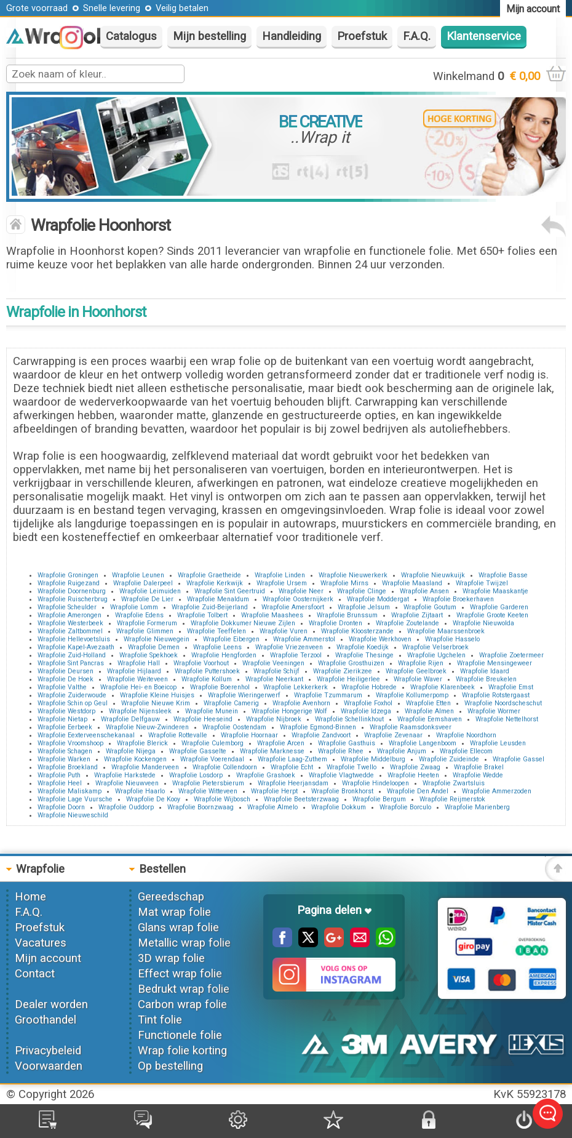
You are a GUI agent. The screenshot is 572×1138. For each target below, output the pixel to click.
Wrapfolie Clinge (361, 591)
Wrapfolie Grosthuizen (351, 663)
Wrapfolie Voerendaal (212, 759)
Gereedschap (171, 897)
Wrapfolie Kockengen (135, 759)
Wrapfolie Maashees (272, 615)
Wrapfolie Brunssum (347, 615)
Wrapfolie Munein (211, 711)
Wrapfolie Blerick (142, 743)
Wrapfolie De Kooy (153, 799)
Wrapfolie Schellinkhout (349, 719)
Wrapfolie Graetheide (209, 575)
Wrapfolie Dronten (335, 623)
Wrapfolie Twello (351, 767)
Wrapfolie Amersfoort (292, 607)
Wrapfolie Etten (428, 703)
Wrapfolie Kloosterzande (357, 631)
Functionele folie (180, 1035)
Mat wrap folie (174, 912)
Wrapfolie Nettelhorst (506, 719)
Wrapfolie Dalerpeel (143, 583)
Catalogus (131, 36)
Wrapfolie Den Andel (417, 791)
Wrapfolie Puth (59, 775)
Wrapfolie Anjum (401, 751)
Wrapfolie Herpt (274, 791)
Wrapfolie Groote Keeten (492, 615)
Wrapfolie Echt (292, 767)
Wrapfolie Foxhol (368, 703)
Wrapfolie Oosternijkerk (298, 599)
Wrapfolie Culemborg (212, 743)
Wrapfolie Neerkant (274, 679)
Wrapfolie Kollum (206, 679)
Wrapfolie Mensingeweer (494, 663)
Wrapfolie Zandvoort (321, 735)
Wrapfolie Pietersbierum (208, 783)
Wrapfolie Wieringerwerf (244, 695)
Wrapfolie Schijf (276, 671)
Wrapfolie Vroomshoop (70, 743)
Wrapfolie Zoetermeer (511, 655)
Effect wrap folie (180, 973)
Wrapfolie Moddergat (378, 599)
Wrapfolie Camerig (231, 703)
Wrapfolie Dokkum (338, 807)
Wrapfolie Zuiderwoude (72, 695)
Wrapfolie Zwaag (415, 767)
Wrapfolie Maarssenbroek (446, 631)
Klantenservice (484, 36)
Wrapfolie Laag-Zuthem (292, 759)
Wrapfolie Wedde (478, 775)
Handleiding (291, 36)
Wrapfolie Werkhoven (380, 639)
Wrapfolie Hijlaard (134, 671)
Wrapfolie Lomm (134, 607)
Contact (35, 973)
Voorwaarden (48, 1066)
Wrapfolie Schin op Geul (73, 703)
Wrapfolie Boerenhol (220, 687)
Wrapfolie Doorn (61, 807)
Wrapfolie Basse (503, 575)
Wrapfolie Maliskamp (69, 791)
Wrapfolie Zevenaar (393, 735)
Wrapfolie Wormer (493, 711)
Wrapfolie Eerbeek (65, 727)
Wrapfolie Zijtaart (417, 615)
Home (30, 897)
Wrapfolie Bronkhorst (342, 791)
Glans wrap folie (178, 927)
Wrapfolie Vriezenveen (289, 647)
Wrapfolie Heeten (413, 775)
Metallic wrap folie (184, 943)
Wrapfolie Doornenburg (72, 591)
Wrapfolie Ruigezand (69, 583)
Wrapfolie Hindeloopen (375, 783)
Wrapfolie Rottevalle (177, 735)
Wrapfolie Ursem (281, 583)
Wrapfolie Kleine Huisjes (157, 695)
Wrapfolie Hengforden (223, 655)
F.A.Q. (417, 36)
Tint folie (160, 1020)
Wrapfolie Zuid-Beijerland (210, 607)
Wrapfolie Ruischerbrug (73, 599)
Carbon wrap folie (182, 1004)
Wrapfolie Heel (60, 783)
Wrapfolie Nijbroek (273, 719)
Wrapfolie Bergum (379, 799)
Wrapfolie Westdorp (66, 711)
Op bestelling (170, 1066)
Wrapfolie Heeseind (202, 719)
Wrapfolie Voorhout (201, 663)
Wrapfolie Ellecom (466, 751)
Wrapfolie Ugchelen (436, 655)
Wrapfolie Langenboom (422, 743)
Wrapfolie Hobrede (369, 687)
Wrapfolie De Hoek (65, 679)
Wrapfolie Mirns (344, 583)
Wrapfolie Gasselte (197, 751)
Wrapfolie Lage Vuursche (75, 799)
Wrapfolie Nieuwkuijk (433, 575)
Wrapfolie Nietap (62, 719)
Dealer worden (51, 1004)
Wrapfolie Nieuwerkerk (353, 575)
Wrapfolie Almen (429, 711)
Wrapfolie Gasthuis (346, 743)
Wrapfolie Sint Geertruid (229, 591)
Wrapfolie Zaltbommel (70, 631)
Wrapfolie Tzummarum (328, 695)
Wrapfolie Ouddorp (126, 807)
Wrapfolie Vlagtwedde (341, 775)
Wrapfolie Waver (418, 679)
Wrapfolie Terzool (296, 655)
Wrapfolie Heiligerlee (348, 679)
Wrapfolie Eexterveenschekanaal (86, 735)
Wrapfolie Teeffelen (216, 631)
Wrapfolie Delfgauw (130, 719)
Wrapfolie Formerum (147, 623)
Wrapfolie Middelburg (373, 759)
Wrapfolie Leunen (138, 575)
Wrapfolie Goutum (429, 607)
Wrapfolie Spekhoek (148, 655)
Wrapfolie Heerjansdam (293, 783)
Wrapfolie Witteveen (207, 791)
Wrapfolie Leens (217, 647)
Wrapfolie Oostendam (234, 727)
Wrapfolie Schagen (65, 751)
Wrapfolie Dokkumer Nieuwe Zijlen (243, 623)
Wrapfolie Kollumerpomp (412, 695)
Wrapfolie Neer (301, 591)
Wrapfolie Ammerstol (304, 639)
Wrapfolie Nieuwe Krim (155, 703)
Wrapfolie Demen (154, 647)
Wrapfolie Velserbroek (435, 647)
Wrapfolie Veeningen (273, 663)
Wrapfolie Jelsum (364, 607)
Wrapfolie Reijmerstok (452, 799)
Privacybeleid (48, 1050)
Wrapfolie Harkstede (125, 775)
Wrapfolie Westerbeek (70, 623)
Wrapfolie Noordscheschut (503, 703)
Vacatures (40, 943)
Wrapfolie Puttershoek (207, 671)
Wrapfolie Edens (139, 615)
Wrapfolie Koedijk (362, 647)
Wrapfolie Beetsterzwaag (301, 799)
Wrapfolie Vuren (284, 631)
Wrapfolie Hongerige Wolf (289, 711)
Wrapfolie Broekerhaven (458, 599)
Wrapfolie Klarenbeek (442, 687)
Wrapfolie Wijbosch (222, 799)
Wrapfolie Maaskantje (495, 591)
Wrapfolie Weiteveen (137, 679)
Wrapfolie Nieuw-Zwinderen (147, 727)
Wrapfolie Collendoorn (225, 767)
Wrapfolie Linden (280, 575)
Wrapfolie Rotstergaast (496, 695)
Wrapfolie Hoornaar (249, 735)
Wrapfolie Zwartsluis (454, 783)
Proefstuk (362, 36)
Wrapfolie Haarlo (140, 791)
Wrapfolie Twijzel (482, 583)
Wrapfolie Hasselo (452, 639)
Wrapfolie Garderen (499, 607)
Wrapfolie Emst (510, 687)
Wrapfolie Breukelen (486, 679)
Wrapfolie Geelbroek (416, 671)
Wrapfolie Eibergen (231, 639)
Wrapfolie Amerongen (69, 615)
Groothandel (45, 1020)
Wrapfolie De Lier (147, 599)
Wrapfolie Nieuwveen (127, 783)
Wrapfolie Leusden (498, 743)
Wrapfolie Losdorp (196, 775)
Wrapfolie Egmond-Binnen (318, 727)
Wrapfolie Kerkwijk (214, 583)
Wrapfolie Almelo (272, 807)
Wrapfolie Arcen (280, 743)
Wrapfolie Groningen (68, 575)
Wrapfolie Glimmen (144, 631)
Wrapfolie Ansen (424, 591)
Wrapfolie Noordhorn (466, 735)
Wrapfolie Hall (138, 663)
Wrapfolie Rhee (340, 751)
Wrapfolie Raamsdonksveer (410, 727)
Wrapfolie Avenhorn (301, 703)
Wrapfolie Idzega (366, 711)
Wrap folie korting (182, 1050)
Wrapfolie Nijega (131, 751)
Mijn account (48, 958)
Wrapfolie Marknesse (272, 751)
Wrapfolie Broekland (68, 767)
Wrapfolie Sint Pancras (71, 663)
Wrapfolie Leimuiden (150, 591)
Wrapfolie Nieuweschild (73, 815)
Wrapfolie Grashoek (265, 775)
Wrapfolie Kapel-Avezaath (76, 647)
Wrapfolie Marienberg (477, 807)
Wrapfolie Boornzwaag (200, 807)
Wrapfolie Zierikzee (342, 671)
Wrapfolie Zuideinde (449, 759)
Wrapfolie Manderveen (145, 767)
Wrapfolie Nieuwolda (483, 623)
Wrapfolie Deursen (65, 671)
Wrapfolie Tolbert (202, 615)
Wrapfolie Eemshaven (429, 719)
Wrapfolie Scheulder (67, 607)
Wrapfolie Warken (64, 759)
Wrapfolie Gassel (518, 759)
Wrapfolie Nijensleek (140, 711)
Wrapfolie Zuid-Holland (72, 655)
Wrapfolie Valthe (62, 687)
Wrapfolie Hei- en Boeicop (138, 687)
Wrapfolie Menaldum (218, 599)
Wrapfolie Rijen (420, 663)
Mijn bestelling (209, 36)
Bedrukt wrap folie (183, 989)
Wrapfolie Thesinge (364, 655)
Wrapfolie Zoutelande (407, 623)
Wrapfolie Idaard (484, 671)
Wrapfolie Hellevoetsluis (74, 639)
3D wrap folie (171, 958)
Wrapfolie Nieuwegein (156, 639)
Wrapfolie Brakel (479, 767)
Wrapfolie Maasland (412, 583)
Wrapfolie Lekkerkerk (295, 687)
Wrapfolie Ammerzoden (496, 791)
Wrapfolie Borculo (405, 807)
